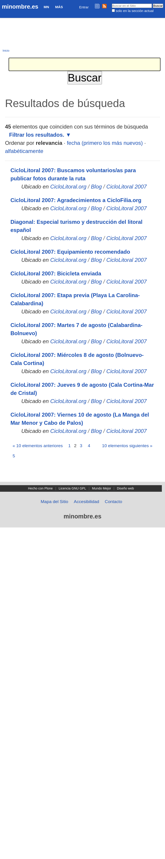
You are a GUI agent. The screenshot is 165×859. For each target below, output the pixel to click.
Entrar (84, 7)
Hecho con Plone (40, 488)
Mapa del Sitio (54, 501)
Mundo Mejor (101, 488)
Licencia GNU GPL (72, 488)
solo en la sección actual (134, 11)
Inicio (5, 50)
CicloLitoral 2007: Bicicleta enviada (55, 273)
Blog (96, 187)
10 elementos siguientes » (127, 445)
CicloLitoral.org (68, 187)
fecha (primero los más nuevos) (105, 143)
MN (46, 7)
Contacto (113, 501)
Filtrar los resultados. (36, 135)
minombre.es (20, 6)
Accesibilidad (86, 501)
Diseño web (125, 488)
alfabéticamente (24, 151)
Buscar (111, 3)
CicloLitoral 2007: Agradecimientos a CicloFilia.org (75, 200)
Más (59, 7)
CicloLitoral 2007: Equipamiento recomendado (70, 252)
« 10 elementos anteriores (38, 445)
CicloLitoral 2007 (126, 187)
